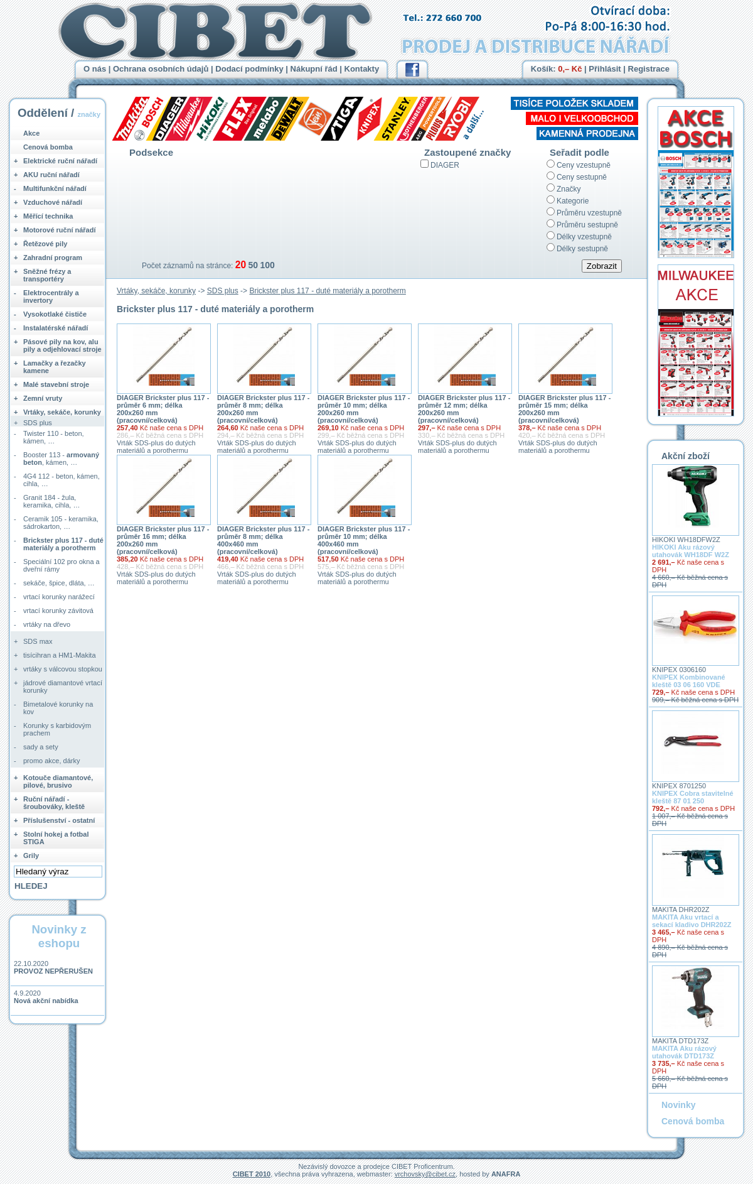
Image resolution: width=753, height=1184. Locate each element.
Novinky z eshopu (58, 936)
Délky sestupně (582, 248)
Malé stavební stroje (56, 384)
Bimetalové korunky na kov (58, 707)
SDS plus (222, 290)
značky (88, 114)
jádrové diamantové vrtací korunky (62, 686)
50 (253, 265)
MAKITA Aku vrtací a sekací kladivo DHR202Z (692, 920)
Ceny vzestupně (584, 165)
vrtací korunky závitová (58, 610)
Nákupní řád (314, 68)
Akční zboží (685, 456)
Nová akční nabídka (46, 1000)
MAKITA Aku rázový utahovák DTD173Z (684, 1052)
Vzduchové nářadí (52, 202)
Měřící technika (48, 216)
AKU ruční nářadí (51, 174)
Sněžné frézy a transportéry (47, 275)
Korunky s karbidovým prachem (57, 729)
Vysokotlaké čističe (55, 314)
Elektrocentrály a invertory (51, 296)
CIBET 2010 (252, 1174)
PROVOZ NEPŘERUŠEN (53, 971)
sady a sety (40, 747)
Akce (31, 133)
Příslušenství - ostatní (59, 820)
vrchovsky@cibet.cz (425, 1174)
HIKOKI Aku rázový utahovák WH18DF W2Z (690, 550)
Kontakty (362, 68)
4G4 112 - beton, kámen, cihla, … (61, 479)
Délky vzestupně (584, 236)
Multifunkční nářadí (55, 188)
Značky (569, 189)
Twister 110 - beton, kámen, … (53, 437)
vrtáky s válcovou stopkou (62, 669)
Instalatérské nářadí (55, 328)
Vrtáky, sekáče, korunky (156, 290)
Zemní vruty (42, 398)
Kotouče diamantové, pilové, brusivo (58, 781)
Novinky (678, 1105)
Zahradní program (52, 257)
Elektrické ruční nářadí (60, 161)
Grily (31, 855)
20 (240, 264)
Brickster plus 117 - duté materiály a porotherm (327, 290)
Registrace (649, 68)
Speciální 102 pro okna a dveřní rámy (61, 565)
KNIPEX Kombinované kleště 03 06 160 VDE (688, 680)
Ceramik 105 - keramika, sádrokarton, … (61, 522)
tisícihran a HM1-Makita (59, 655)
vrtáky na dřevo (46, 624)
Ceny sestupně (582, 177)
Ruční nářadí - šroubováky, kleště (54, 802)
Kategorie (573, 201)
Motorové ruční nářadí (59, 230)
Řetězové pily (45, 243)
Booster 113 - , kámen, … (61, 458)
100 (267, 265)
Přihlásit (605, 68)
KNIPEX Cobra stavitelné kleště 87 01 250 (693, 797)
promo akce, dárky (51, 760)
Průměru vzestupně (589, 213)
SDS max (37, 641)
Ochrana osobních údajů (160, 68)
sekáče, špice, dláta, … (59, 583)
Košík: (556, 68)
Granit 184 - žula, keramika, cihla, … (51, 501)
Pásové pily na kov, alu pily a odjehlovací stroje (62, 345)
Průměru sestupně (587, 224)
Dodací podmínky (249, 68)
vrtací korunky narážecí (59, 596)
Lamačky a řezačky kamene (54, 366)
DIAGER (444, 165)
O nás (94, 68)
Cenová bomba (48, 147)
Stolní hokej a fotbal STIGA (56, 837)
